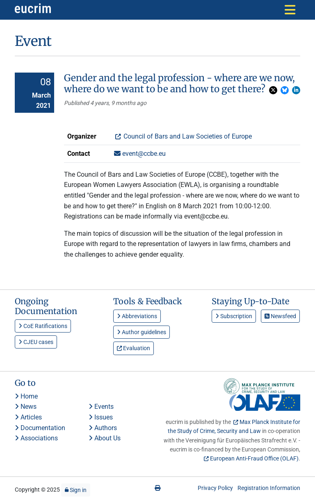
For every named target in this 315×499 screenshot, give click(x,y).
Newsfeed (280, 316)
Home (26, 396)
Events (101, 406)
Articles (28, 417)
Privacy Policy (215, 488)
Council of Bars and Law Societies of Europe (187, 136)
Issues (101, 417)
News (26, 406)
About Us (105, 438)
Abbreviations (137, 316)
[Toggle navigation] (290, 10)
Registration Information (268, 488)
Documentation (40, 428)
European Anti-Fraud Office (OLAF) (254, 458)
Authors (103, 428)
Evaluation (133, 348)
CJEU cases (35, 342)
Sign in (76, 490)
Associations (36, 438)
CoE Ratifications (42, 326)
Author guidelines (141, 332)
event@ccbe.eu (140, 153)
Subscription (233, 316)
